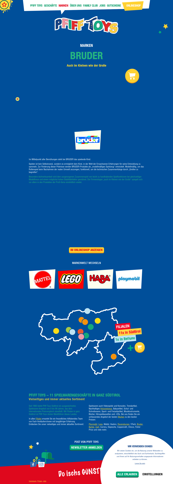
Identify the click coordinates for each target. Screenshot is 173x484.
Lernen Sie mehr (140, 463)
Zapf (97, 427)
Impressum (32, 481)
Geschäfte (50, 5)
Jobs (102, 5)
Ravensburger (123, 424)
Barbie (91, 427)
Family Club (90, 5)
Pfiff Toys (36, 5)
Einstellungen (152, 474)
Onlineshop (133, 5)
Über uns (75, 5)
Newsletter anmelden (86, 447)
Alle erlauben (127, 474)
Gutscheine (114, 5)
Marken (63, 5)
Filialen (39, 418)
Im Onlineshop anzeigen (86, 250)
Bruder (86, 55)
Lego (100, 424)
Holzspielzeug (106, 408)
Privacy (39, 481)
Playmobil (93, 424)
